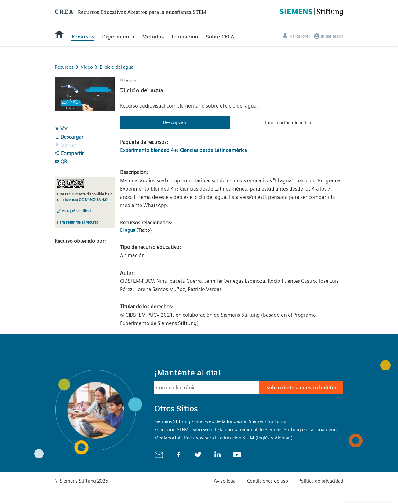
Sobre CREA (220, 37)
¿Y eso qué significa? (74, 211)
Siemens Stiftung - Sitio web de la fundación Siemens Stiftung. (220, 421)
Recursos (82, 37)
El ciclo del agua (116, 67)
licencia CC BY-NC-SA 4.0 (86, 199)
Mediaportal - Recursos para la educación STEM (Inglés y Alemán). (224, 438)
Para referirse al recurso (77, 222)
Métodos (153, 37)
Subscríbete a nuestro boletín (301, 388)
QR (61, 162)
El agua (127, 230)
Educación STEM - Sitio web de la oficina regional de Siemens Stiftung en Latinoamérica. (247, 429)
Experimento (118, 37)
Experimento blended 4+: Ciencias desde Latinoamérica (183, 150)
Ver (61, 129)
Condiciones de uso (267, 481)
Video (87, 67)
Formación (185, 37)
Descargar (69, 137)
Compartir (69, 153)
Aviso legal (225, 481)
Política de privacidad (320, 481)
